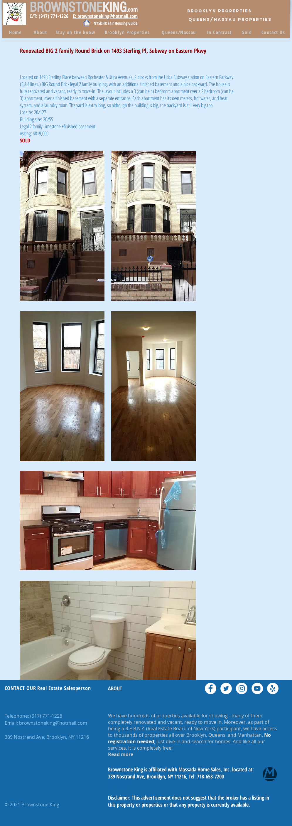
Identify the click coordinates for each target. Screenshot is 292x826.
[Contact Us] (274, 32)
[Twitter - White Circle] (226, 688)
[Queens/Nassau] (179, 32)
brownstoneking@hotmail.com (53, 723)
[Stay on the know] (76, 32)
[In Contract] (220, 32)
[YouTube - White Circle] (257, 688)
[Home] (16, 32)
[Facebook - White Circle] (210, 688)
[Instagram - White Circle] (241, 688)
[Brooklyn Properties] (219, 11)
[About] (41, 32)
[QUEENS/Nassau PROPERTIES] (230, 20)
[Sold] (248, 32)
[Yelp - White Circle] (273, 688)
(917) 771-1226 (46, 716)
